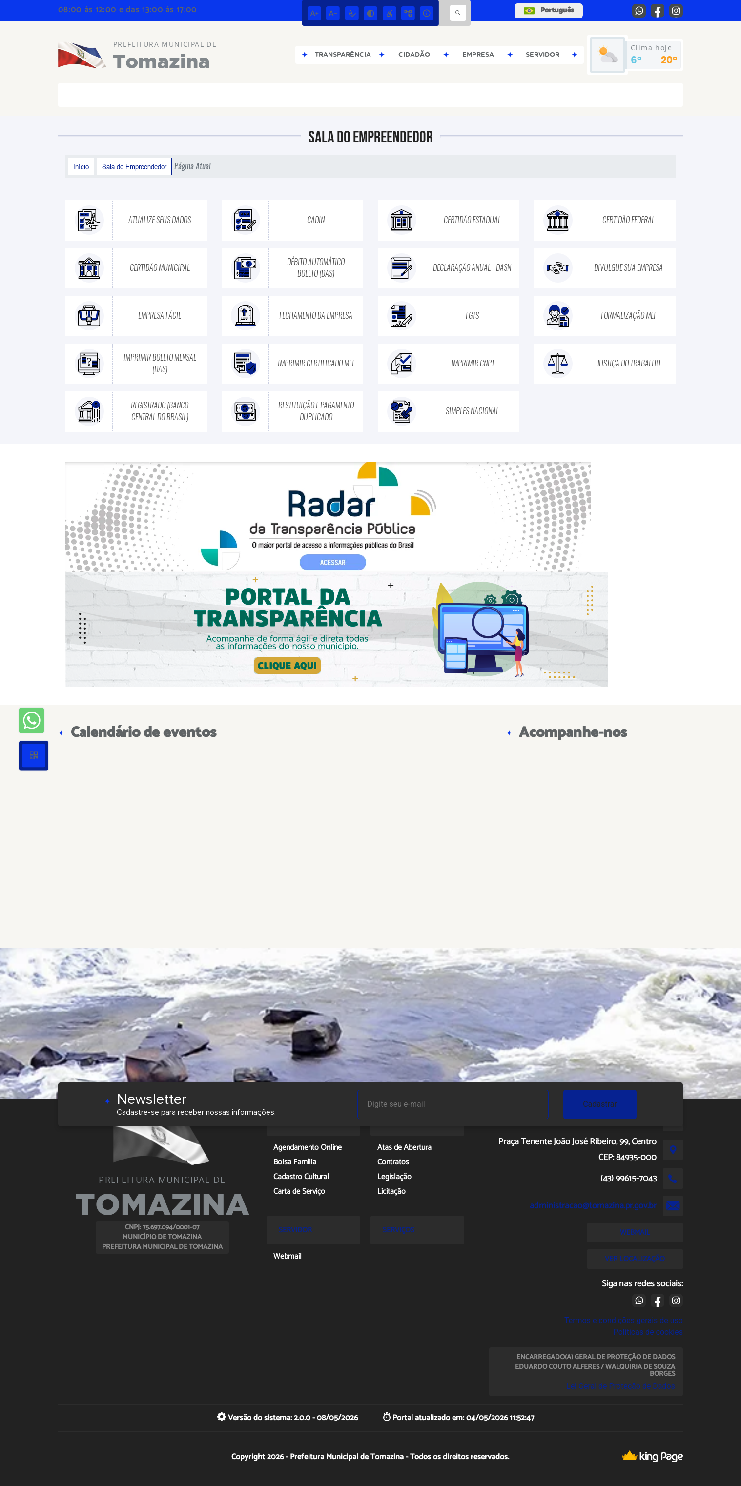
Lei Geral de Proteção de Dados (620, 1386)
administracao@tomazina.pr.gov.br (593, 1206)
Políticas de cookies (648, 1332)
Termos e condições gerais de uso (623, 1320)
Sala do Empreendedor (134, 166)
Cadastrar (600, 1104)
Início (81, 166)
